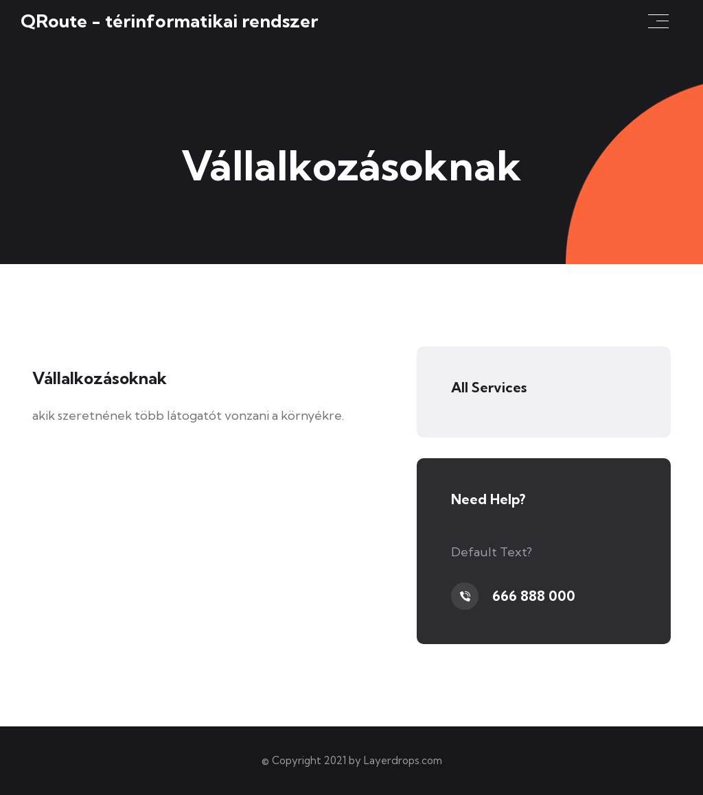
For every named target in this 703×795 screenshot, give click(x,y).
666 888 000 (533, 595)
